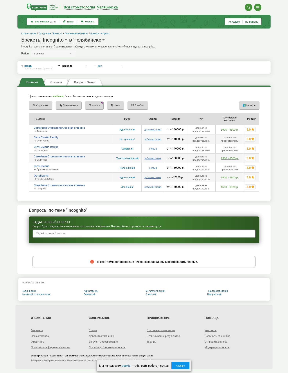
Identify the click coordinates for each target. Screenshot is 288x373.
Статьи (93, 330)
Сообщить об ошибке (217, 336)
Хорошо (180, 365)
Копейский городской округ (36, 294)
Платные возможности (161, 330)
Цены (68, 21)
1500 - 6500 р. (230, 129)
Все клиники (43, 21)
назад (38, 67)
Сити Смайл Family (46, 137)
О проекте (37, 330)
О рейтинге (37, 341)
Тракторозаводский (127, 158)
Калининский (127, 167)
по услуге (234, 21)
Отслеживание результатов (163, 336)
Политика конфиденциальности (50, 347)
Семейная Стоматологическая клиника (59, 127)
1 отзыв (153, 149)
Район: (25, 53)
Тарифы (151, 341)
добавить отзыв (152, 129)
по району (251, 21)
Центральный (127, 139)
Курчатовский (127, 129)
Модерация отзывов (217, 347)
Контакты (210, 330)
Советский (127, 148)
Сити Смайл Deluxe (46, 147)
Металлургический (155, 291)
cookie (126, 365)
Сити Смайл (41, 166)
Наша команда (40, 336)
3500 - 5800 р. (230, 177)
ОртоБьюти (41, 175)
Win (100, 66)
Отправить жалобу (216, 341)
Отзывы (87, 21)
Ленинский (127, 187)
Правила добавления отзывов (107, 347)
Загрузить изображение (103, 341)
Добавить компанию (101, 336)
